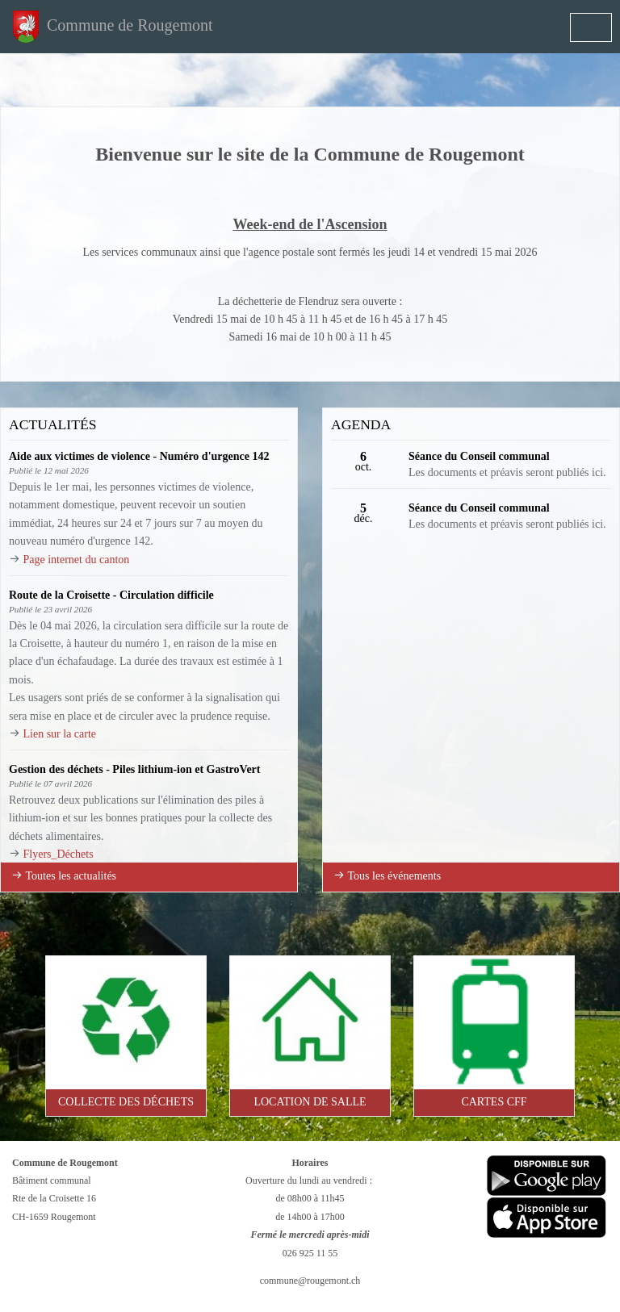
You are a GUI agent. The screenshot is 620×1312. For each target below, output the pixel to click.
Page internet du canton (76, 560)
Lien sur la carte (60, 734)
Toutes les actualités (63, 875)
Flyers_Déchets (58, 854)
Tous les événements (387, 875)
